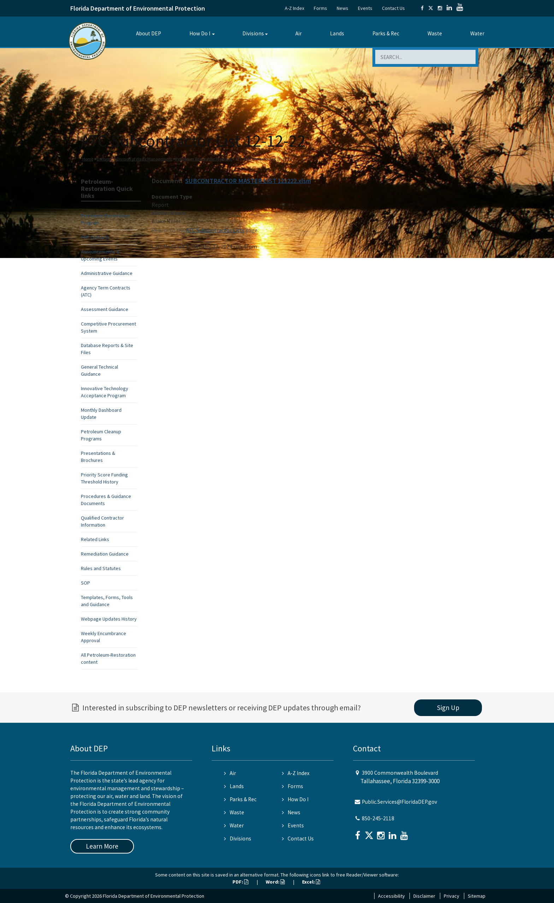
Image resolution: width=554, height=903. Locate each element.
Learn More (102, 846)
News (342, 8)
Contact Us (393, 8)
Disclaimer (424, 896)
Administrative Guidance (106, 273)
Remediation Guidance (105, 554)
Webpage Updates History (109, 619)
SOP (85, 583)
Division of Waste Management (144, 159)
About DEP (148, 33)
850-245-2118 (378, 818)
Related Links (95, 539)
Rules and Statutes (101, 568)
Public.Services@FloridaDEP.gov (399, 801)
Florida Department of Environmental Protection (137, 8)
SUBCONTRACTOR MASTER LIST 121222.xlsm (248, 181)
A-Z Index (294, 8)
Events (365, 8)
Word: (275, 882)
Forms (320, 8)
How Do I (199, 33)
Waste (435, 33)
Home (87, 159)
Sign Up (448, 707)
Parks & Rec (385, 33)
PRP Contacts (95, 237)
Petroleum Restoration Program (204, 159)
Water (477, 33)
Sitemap (476, 896)
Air (298, 33)
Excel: (311, 882)
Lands (337, 33)
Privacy (451, 896)
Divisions (253, 33)
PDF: (240, 882)
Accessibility (391, 896)
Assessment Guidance (104, 309)
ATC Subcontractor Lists (215, 230)
